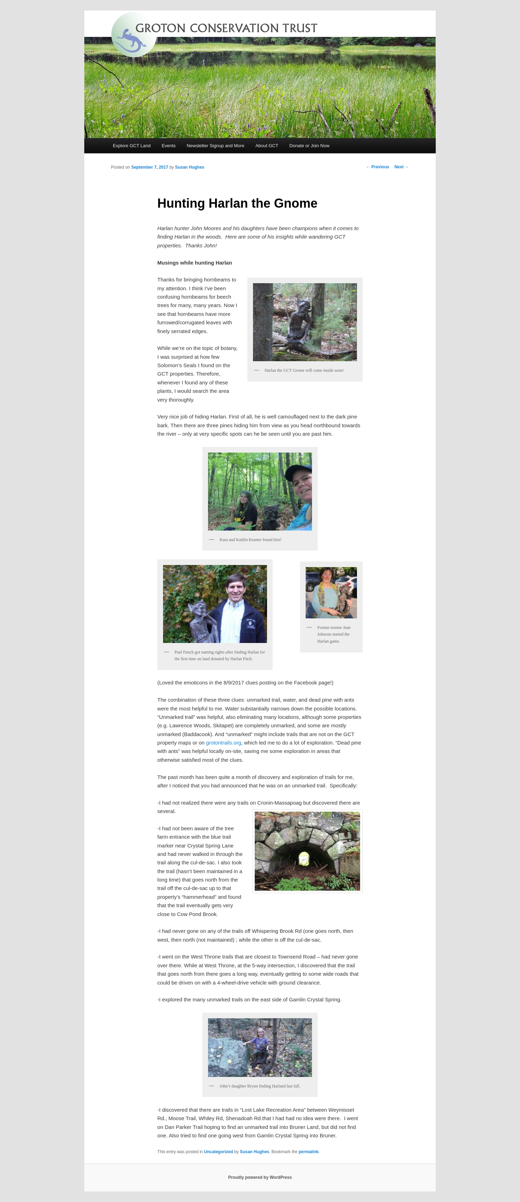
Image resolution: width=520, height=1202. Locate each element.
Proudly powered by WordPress (260, 1177)
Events (169, 145)
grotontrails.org (223, 743)
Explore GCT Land (131, 145)
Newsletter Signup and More (215, 145)
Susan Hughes (189, 167)
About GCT (266, 145)
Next (402, 166)
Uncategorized (218, 1151)
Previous (377, 166)
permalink (309, 1151)
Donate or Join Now (309, 145)
